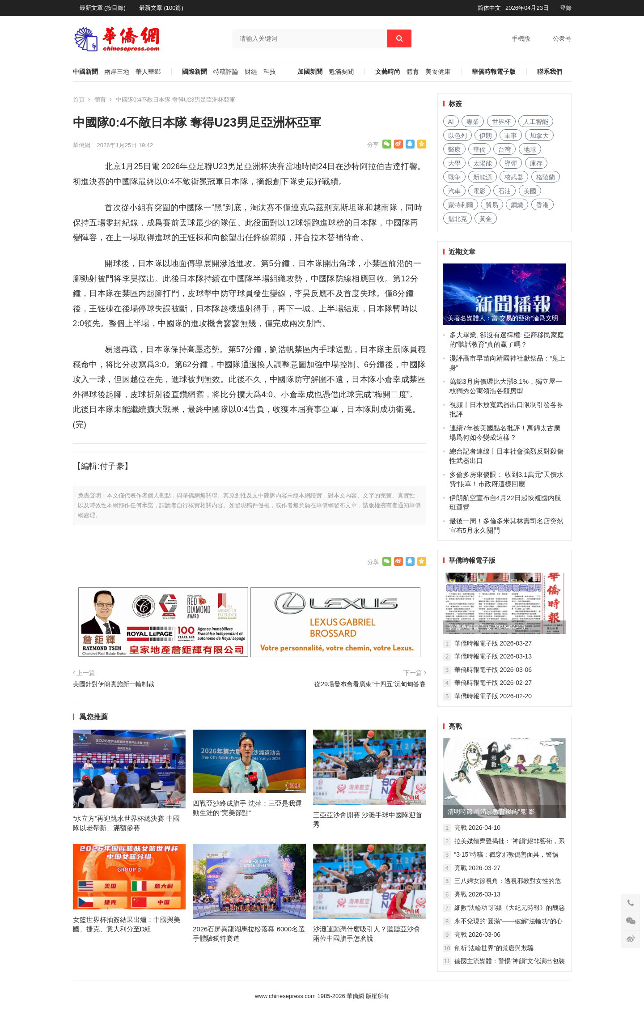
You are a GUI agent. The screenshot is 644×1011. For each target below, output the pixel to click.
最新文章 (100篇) (161, 7)
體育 (413, 71)
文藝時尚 (387, 71)
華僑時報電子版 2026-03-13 (493, 656)
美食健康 (437, 71)
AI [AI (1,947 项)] (451, 121)
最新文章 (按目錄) (103, 7)
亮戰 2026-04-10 (477, 827)
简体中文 (489, 7)
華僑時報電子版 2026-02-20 (493, 696)
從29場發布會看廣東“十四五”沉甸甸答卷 (370, 684)
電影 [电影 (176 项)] (479, 191)
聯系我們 (549, 71)
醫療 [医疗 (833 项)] (454, 149)
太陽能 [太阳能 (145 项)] (482, 163)
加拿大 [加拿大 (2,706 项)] (539, 135)
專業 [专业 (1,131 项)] (472, 121)
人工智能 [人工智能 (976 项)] (535, 121)
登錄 (566, 7)
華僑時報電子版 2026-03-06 (493, 669)
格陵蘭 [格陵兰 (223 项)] (545, 177)
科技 (269, 71)
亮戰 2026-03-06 (477, 934)
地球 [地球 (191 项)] (530, 149)
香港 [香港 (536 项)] (542, 204)
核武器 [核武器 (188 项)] (513, 177)
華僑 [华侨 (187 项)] (479, 149)
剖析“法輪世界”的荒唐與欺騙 (494, 948)
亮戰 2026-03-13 (477, 894)
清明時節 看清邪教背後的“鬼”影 (491, 811)
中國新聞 (85, 71)
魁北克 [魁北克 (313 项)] (457, 218)
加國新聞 (309, 71)
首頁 (79, 99)
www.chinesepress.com (285, 996)
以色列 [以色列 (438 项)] (457, 135)
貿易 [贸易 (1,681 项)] (492, 204)
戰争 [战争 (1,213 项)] (454, 177)
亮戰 (455, 726)
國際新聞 (194, 71)
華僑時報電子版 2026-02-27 (493, 682)
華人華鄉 (148, 71)
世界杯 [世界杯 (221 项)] (501, 121)
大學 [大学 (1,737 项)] (454, 163)
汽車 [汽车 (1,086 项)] (454, 191)
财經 (251, 71)
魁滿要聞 (341, 71)
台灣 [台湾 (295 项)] (504, 149)
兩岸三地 (116, 71)
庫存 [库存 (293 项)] (536, 163)
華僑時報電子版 (494, 71)
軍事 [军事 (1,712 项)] (510, 135)
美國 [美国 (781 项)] (530, 191)
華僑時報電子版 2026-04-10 (486, 627)
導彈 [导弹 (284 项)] (510, 163)
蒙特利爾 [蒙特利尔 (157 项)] (460, 204)
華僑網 (81, 145)
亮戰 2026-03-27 (477, 867)
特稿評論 (225, 71)
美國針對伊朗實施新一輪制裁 (113, 684)
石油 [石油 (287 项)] (504, 191)
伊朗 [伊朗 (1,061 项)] (485, 135)
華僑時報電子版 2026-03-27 (493, 643)
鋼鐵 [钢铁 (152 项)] (517, 204)
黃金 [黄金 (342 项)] (485, 218)
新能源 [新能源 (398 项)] (482, 177)
